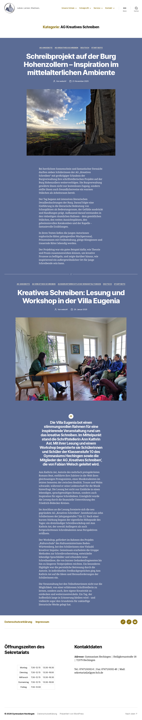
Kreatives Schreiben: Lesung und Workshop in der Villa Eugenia (71, 296)
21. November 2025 (80, 81)
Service (97, 8)
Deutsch (84, 48)
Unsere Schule (68, 8)
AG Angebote (45, 48)
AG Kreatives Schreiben (66, 48)
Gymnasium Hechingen (23, 714)
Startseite (97, 48)
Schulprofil (84, 8)
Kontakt (108, 8)
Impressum (42, 621)
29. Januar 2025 (80, 309)
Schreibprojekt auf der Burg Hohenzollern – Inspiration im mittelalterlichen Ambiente (71, 64)
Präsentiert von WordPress (72, 714)
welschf (63, 81)
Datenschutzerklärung (18, 621)
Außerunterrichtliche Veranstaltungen (79, 284)
